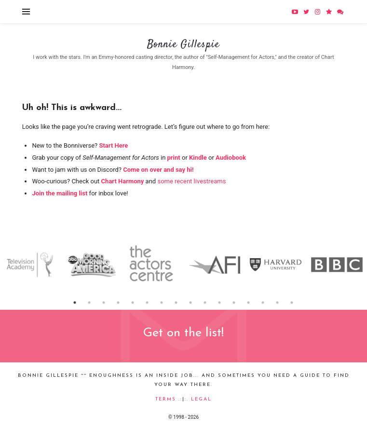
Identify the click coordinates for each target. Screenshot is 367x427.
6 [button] (147, 302)
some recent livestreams (191, 181)
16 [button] (292, 302)
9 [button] (191, 302)
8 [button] (176, 302)
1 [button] (75, 302)
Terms (165, 399)
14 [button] (263, 302)
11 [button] (220, 302)
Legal (201, 399)
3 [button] (104, 302)
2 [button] (90, 302)
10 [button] (205, 302)
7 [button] (162, 302)
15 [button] (278, 302)
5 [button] (133, 302)
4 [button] (118, 302)
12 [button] (234, 302)
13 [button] (249, 302)
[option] (30, 264)
